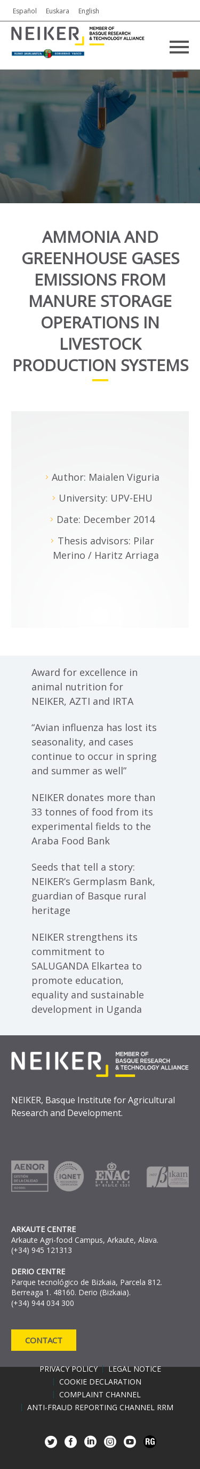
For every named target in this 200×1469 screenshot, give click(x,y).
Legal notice (134, 1369)
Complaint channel (100, 1394)
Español (25, 11)
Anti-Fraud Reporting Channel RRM (100, 1407)
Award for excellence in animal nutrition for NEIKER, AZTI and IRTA (84, 686)
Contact (43, 1340)
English (88, 11)
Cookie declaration (100, 1382)
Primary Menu (179, 47)
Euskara (57, 11)
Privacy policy (68, 1369)
